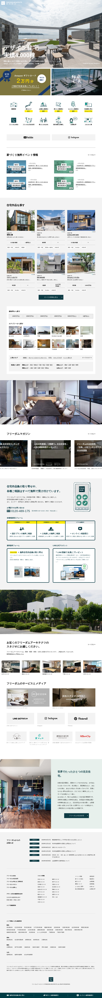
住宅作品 (51, 3)
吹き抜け (77, 247)
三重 (69, 365)
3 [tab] (34, 274)
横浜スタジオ (41, 894)
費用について (78, 884)
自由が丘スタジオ (42, 889)
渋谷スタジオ (41, 879)
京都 (39, 368)
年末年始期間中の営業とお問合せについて (64, 843)
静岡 (77, 365)
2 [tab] (63, 274)
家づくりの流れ (79, 879)
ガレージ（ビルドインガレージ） (38, 357)
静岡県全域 (28, 939)
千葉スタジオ (41, 899)
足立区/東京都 (18, 927)
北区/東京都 (57, 927)
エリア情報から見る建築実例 (14, 921)
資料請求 (92, 876)
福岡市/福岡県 (18, 954)
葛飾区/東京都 (48, 927)
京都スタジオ (55, 884)
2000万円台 (30, 316)
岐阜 (73, 365)
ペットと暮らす (67, 357)
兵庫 (35, 368)
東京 (31, 365)
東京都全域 (9, 927)
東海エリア (60, 365)
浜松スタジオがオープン (59, 847)
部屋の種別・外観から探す (13, 900)
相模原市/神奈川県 (11, 932)
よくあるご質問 (79, 886)
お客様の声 (92, 889)
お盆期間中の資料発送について (60, 860)
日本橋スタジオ (42, 884)
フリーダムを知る (42, 3)
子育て (50, 357)
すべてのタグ (87, 357)
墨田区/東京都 (84, 927)
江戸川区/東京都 (38, 927)
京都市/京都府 (61, 947)
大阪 (31, 368)
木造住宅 (17, 247)
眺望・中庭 (10, 247)
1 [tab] (92, 274)
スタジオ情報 (41, 875)
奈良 (42, 368)
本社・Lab (55, 897)
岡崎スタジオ (55, 889)
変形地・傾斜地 (49, 247)
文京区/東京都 (31, 929)
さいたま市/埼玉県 (42, 932)
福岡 (66, 368)
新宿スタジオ (41, 881)
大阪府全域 (27, 947)
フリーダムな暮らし (12, 887)
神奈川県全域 (68, 929)
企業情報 (92, 881)
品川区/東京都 (75, 927)
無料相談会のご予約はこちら (15, 654)
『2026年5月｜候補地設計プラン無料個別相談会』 (85, 167)
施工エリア (78, 881)
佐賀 (69, 368)
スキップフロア (57, 357)
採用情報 (88, 3)
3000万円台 (44, 316)
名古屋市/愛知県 (19, 939)
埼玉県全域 (32, 932)
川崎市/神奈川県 (78, 929)
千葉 (40, 365)
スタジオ (81, 3)
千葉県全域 (52, 932)
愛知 (66, 365)
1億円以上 (86, 316)
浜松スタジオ (55, 892)
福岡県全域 (9, 954)
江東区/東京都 (65, 927)
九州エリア (60, 368)
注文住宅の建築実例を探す (13, 897)
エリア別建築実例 (11, 905)
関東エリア (25, 365)
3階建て (25, 357)
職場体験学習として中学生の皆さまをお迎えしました (67, 839)
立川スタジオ (41, 892)
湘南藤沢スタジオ (42, 897)
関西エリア (25, 368)
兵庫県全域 (9, 947)
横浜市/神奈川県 (22, 932)
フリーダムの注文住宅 (12, 878)
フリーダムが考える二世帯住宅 (15, 881)
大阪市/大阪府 (36, 947)
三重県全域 (44, 939)
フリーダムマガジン (71, 3)
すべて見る (91, 155)
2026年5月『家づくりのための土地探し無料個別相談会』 (38, 167)
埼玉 (44, 365)
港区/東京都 (50, 929)
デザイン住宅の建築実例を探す (15, 893)
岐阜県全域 (36, 939)
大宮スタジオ (41, 902)
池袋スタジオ (41, 887)
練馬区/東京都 (41, 929)
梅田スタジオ (55, 879)
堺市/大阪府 (45, 947)
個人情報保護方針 (79, 889)
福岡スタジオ (55, 894)
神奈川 (36, 365)
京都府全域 (53, 947)
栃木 (51, 365)
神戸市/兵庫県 (18, 947)
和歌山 (47, 368)
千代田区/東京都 (21, 929)
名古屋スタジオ (56, 887)
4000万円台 (58, 316)
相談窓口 (92, 879)
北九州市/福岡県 (28, 954)
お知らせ (92, 886)
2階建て (23, 247)
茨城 (47, 365)
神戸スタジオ (55, 881)
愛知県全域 (9, 939)
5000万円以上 (72, 316)
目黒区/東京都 (59, 929)
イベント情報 (60, 3)
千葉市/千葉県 (60, 932)
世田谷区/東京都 (11, 929)
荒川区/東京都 (27, 927)
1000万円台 (16, 316)
